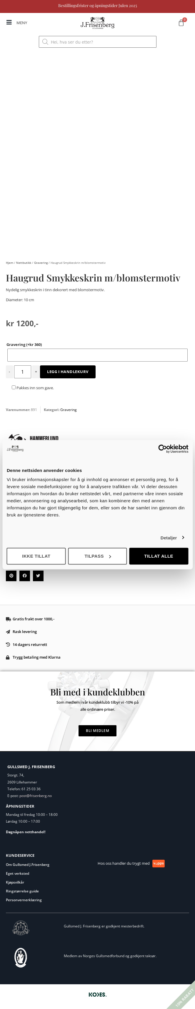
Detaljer (169, 537)
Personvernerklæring (24, 899)
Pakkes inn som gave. (33, 387)
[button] (11, 576)
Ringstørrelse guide (22, 891)
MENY (21, 22)
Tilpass (97, 556)
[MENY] (9, 22)
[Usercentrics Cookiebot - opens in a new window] (162, 448)
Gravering (41, 263)
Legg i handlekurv (68, 371)
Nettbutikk (23, 263)
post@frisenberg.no (35, 795)
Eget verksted (17, 873)
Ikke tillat (36, 556)
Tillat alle (158, 556)
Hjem (9, 263)
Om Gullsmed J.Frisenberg (27, 864)
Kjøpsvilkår (15, 882)
